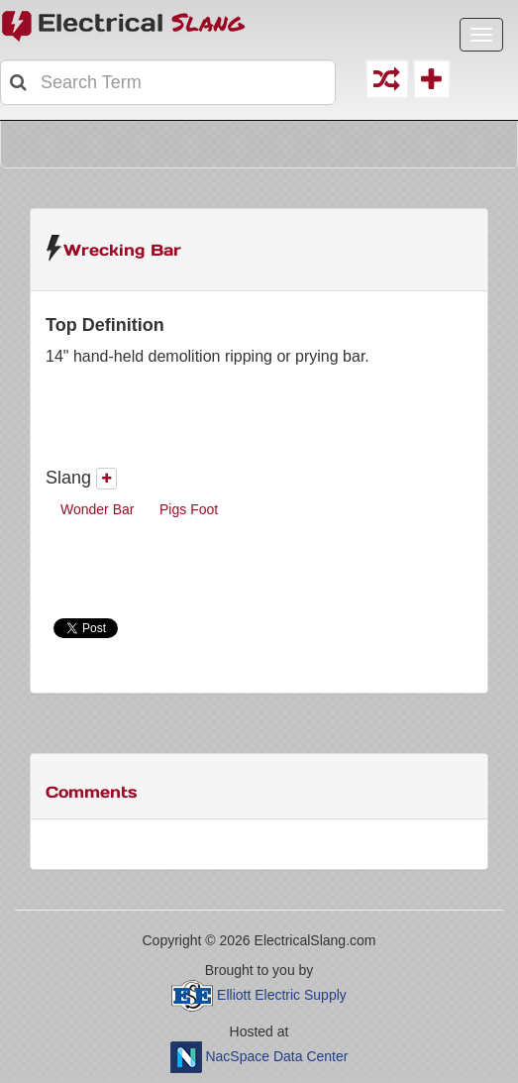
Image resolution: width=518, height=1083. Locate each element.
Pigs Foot (188, 509)
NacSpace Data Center (276, 1056)
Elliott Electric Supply (282, 995)
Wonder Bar (97, 509)
